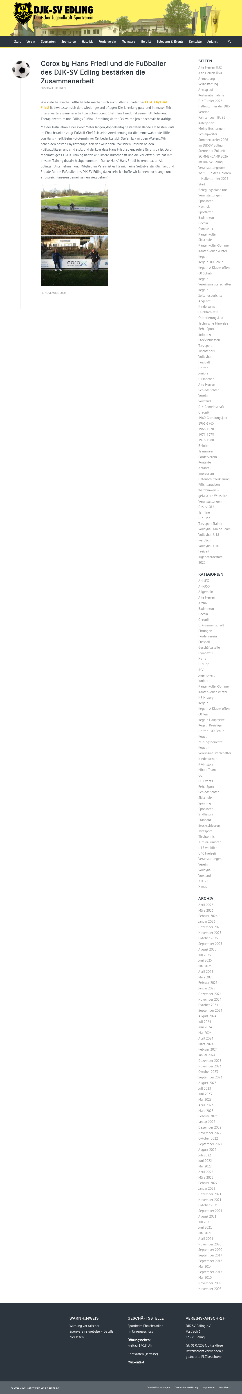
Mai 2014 (205, 1266)
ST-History (205, 814)
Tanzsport (205, 345)
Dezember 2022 (209, 1127)
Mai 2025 (205, 966)
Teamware (205, 451)
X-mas (202, 886)
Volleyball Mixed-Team (214, 529)
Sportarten (205, 212)
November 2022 (209, 1133)
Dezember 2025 (209, 927)
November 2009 (209, 1283)
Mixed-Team (207, 770)
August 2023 (207, 1083)
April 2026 (205, 905)
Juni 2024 (205, 1027)
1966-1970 (206, 429)
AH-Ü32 (204, 581)
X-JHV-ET (204, 881)
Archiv (202, 603)
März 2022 (205, 1177)
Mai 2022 (205, 1166)
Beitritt (203, 445)
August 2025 (207, 949)
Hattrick (204, 206)
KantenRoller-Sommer (214, 245)
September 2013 (210, 1272)
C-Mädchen (206, 379)
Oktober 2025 (208, 938)
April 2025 (205, 971)
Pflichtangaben (209, 484)
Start (201, 184)
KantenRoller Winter (212, 251)
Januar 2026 (206, 921)
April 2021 (205, 1238)
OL (200, 775)
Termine (204, 512)
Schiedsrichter (208, 390)
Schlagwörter (207, 134)
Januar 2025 (206, 988)
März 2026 (205, 910)
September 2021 (210, 1211)
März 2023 (205, 1111)
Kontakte (204, 462)
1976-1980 (206, 440)
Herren (60, 88)
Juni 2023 (205, 1094)
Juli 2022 (204, 1155)
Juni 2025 (205, 960)
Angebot (204, 301)
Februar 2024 (207, 1049)
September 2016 (210, 1261)
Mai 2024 (205, 1033)
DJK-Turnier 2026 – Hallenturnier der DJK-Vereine (214, 106)
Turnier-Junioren (209, 842)
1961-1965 (206, 423)
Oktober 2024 (208, 1005)
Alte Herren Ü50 (210, 73)
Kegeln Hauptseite (211, 720)
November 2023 (209, 1066)
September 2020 (210, 1249)
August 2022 (207, 1149)
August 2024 (207, 1016)
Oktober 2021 (208, 1205)
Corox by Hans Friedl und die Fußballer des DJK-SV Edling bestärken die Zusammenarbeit (103, 72)
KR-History (205, 764)
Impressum (206, 473)
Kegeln (203, 256)
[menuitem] (17, 41)
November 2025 (209, 933)
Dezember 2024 (209, 994)
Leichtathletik (208, 312)
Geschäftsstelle (209, 647)
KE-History (205, 697)
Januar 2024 (206, 1055)
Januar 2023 (206, 1122)
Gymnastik (205, 229)
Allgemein (205, 592)
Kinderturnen (207, 306)
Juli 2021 (204, 1222)
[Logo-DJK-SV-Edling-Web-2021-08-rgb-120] (53, 18)
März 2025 (205, 977)
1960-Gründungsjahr (212, 418)
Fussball (47, 88)
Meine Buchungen (211, 128)
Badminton (206, 217)
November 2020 (209, 1244)
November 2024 (209, 999)
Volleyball (205, 356)
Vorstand (204, 401)
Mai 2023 (205, 1099)
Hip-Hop (204, 518)
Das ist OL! (206, 507)
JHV (201, 670)
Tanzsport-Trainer (210, 523)
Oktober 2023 (208, 1071)
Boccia (203, 223)
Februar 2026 (207, 916)
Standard (204, 820)
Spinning (204, 334)
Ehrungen (205, 631)
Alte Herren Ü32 (210, 67)
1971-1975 (206, 434)
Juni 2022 (205, 1160)
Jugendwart (206, 675)
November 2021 (209, 1200)
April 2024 (205, 1038)
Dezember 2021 (209, 1194)
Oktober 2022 (208, 1138)
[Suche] (228, 41)
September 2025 (210, 944)
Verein (203, 395)
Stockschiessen (209, 340)
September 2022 (210, 1144)
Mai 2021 (205, 1233)
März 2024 (205, 1044)
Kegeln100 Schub (210, 262)
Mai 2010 (205, 1277)
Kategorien (206, 123)
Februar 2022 (207, 1183)
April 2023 (205, 1105)
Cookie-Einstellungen (158, 1387)
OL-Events (205, 781)
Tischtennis (206, 351)
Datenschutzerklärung (214, 479)
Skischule (205, 797)
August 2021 (207, 1216)
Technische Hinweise (213, 323)
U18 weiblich (207, 848)
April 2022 (205, 1172)
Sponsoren (205, 201)
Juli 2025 (204, 955)
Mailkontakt (136, 1362)
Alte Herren (206, 384)
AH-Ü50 (204, 586)
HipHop (203, 664)
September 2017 (210, 1255)
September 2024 (210, 1010)
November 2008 (209, 1289)
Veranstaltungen (210, 501)
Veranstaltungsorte (211, 167)
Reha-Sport (206, 329)
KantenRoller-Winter (212, 692)
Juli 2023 (204, 1088)
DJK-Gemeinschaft (211, 625)
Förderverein (207, 457)
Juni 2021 (205, 1227)
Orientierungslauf (210, 318)
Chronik (203, 412)
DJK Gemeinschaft (211, 407)
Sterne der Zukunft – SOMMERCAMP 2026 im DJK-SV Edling (213, 156)
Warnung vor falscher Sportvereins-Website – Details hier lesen (91, 1331)
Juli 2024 (204, 1022)
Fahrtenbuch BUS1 (211, 117)
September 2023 (210, 1077)
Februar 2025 (207, 982)
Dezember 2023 (209, 1060)
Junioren (204, 373)
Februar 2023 (207, 1116)
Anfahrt (203, 468)
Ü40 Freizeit (207, 853)
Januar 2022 (206, 1188)
